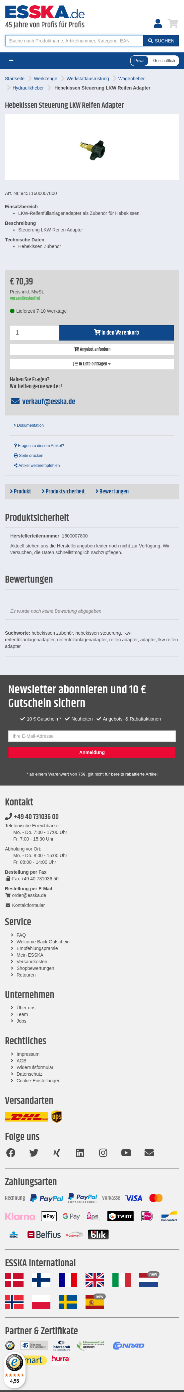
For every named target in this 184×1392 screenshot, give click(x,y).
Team (22, 1014)
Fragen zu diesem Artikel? (39, 445)
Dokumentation (29, 425)
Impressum (28, 1054)
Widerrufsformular (35, 1067)
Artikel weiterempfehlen (37, 465)
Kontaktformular (25, 905)
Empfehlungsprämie (37, 948)
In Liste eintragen (92, 364)
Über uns (26, 1007)
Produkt (20, 491)
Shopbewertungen (35, 968)
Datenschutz (29, 1074)
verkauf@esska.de (42, 402)
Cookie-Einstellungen (38, 1080)
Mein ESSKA (30, 955)
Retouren (26, 975)
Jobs (22, 1021)
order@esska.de (25, 895)
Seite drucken (28, 455)
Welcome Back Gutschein (43, 941)
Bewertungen (112, 491)
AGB (22, 1060)
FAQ (21, 935)
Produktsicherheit (63, 491)
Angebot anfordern (92, 349)
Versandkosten (32, 961)
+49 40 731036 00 (32, 817)
